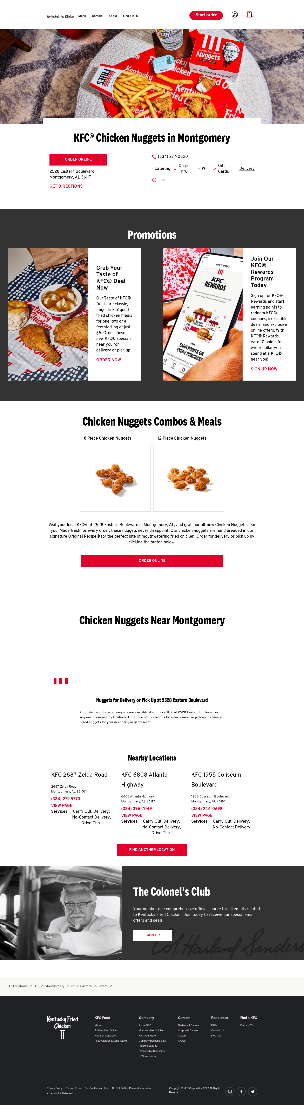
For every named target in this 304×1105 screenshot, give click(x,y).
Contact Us (217, 1030)
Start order (206, 15)
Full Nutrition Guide (105, 1030)
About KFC (145, 1025)
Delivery (247, 169)
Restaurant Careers (188, 1025)
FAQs (214, 1025)
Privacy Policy (54, 1088)
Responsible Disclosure (152, 1051)
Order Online (78, 160)
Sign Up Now (264, 369)
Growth (182, 1041)
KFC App (216, 1036)
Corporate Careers (188, 1030)
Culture (182, 1036)
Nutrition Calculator (105, 1036)
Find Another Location (152, 850)
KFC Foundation (148, 1036)
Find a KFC (246, 1025)
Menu (98, 1025)
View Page (61, 806)
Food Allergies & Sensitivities (111, 1041)
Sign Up (153, 936)
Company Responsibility (152, 1041)
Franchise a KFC (148, 1046)
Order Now (108, 360)
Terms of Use (73, 1088)
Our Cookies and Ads (96, 1088)
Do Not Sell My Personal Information (132, 1088)
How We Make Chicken (151, 1030)
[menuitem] (82, 16)
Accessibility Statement (60, 1093)
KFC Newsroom (147, 1056)
